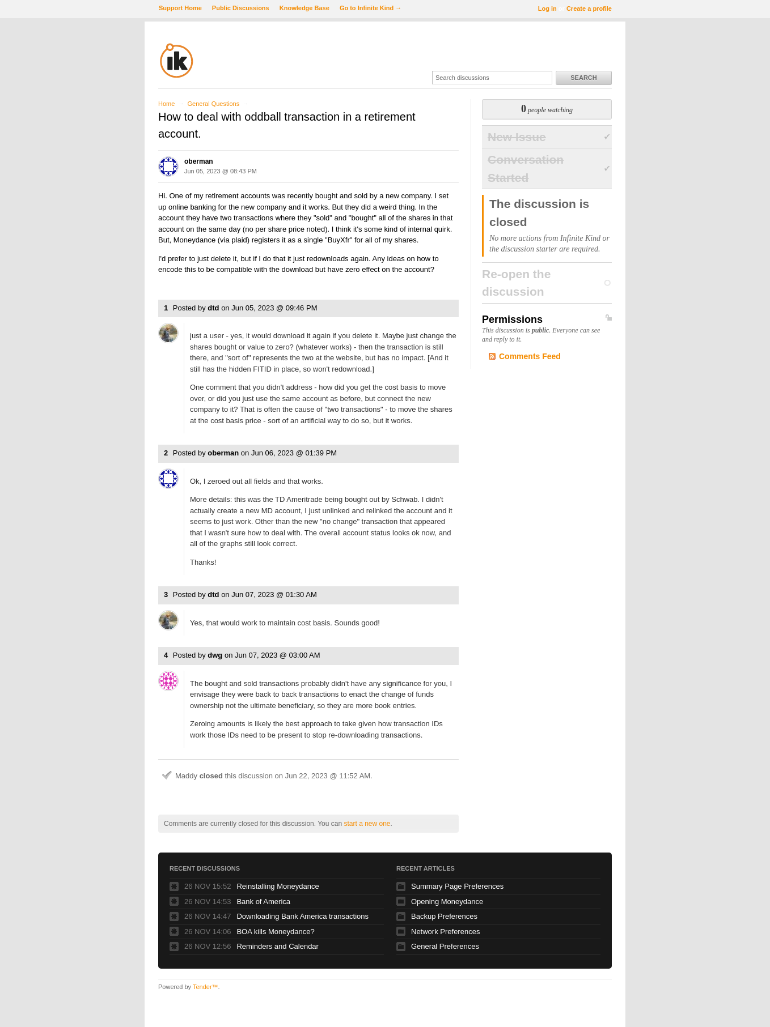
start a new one (367, 824)
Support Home (180, 8)
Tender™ (205, 986)
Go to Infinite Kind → (370, 8)
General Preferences (445, 946)
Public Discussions (240, 8)
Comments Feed (530, 356)
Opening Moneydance (447, 901)
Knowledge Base (304, 8)
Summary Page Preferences (457, 886)
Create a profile (589, 8)
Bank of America (263, 901)
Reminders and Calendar (277, 946)
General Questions (213, 103)
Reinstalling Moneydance (277, 886)
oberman (198, 161)
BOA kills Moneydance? (275, 931)
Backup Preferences (444, 916)
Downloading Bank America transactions (302, 916)
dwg (215, 655)
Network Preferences (445, 931)
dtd (213, 308)
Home (166, 103)
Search (583, 77)
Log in (547, 8)
